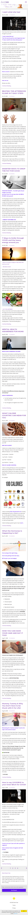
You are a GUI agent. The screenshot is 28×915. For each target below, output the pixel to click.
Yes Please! (14, 890)
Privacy (14, 908)
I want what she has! (11, 12)
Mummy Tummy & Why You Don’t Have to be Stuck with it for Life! (12, 706)
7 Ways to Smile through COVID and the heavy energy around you (13, 240)
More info (15, 913)
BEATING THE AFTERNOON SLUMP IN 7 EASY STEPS (14, 92)
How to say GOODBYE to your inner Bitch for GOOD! (14, 783)
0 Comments (12, 15)
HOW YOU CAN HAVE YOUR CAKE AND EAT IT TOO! (12, 633)
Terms (14, 905)
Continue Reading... (7, 85)
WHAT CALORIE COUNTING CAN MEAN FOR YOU (14, 415)
